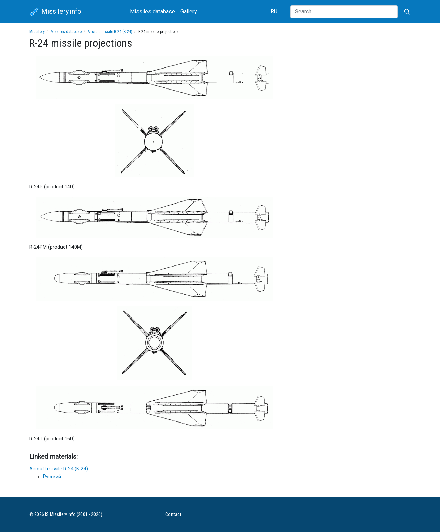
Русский (52, 476)
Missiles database (152, 11)
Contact (173, 515)
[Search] (344, 11)
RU (274, 11)
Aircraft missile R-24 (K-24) (110, 31)
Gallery (188, 11)
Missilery (37, 31)
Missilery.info (55, 12)
